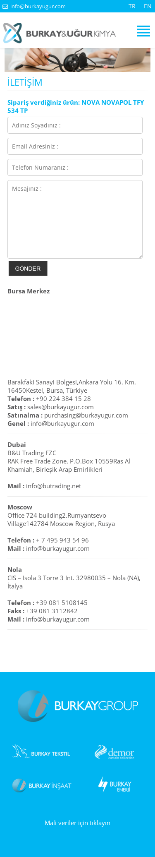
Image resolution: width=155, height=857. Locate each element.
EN (148, 6)
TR (132, 6)
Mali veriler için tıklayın (77, 823)
